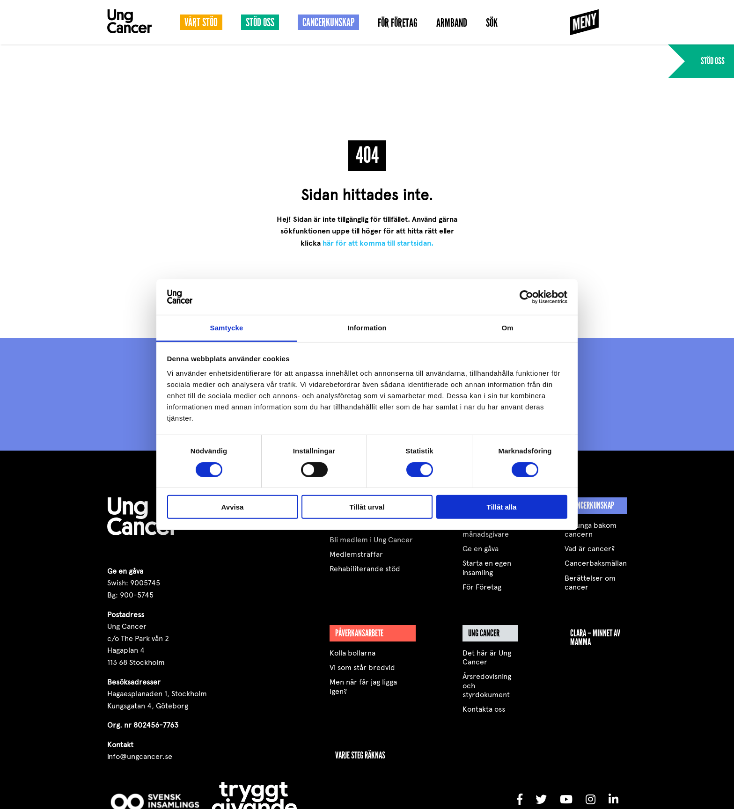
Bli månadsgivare (485, 530)
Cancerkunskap (328, 22)
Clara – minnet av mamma (595, 637)
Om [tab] (507, 328)
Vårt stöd (201, 22)
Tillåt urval (367, 507)
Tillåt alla (502, 507)
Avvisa (232, 507)
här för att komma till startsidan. (378, 243)
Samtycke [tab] (226, 328)
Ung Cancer (483, 633)
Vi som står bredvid (362, 667)
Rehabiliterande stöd (365, 568)
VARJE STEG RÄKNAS (360, 755)
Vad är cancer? (590, 548)
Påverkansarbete (359, 633)
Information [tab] (367, 328)
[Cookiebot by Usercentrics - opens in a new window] (526, 297)
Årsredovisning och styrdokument (486, 685)
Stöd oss (260, 22)
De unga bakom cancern (591, 530)
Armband (451, 23)
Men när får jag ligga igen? (363, 686)
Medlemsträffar (356, 554)
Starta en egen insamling (486, 567)
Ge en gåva (480, 548)
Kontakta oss (483, 709)
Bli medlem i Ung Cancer (371, 539)
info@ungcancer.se (139, 756)
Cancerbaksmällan (596, 563)
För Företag (398, 23)
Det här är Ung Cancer (486, 657)
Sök (492, 23)
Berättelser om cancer (590, 582)
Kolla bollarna (352, 653)
